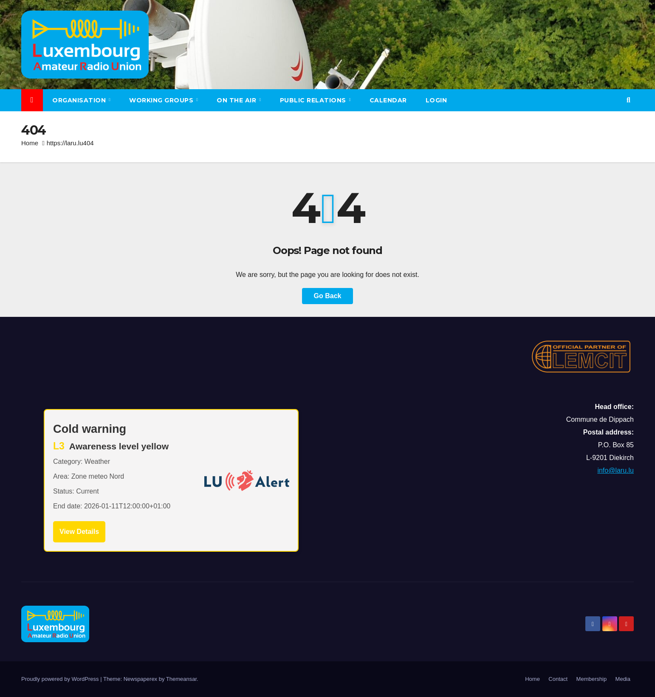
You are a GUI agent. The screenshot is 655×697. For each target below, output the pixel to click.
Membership (591, 679)
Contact (557, 679)
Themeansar (181, 679)
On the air (237, 100)
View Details (79, 531)
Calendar (388, 100)
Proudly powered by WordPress (60, 679)
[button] (628, 100)
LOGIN (436, 100)
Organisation (80, 100)
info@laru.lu (615, 470)
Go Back (328, 295)
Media (622, 679)
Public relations (314, 100)
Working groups (162, 100)
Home (29, 143)
